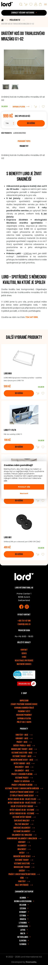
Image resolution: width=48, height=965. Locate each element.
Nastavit (24, 493)
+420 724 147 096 (24, 620)
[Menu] (45, 4)
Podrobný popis (24, 141)
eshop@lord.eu (24, 624)
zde (5, 480)
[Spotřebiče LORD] (7, 4)
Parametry (24, 146)
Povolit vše (24, 487)
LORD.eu (28, 253)
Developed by (24, 962)
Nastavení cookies (24, 664)
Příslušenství (15, 20)
